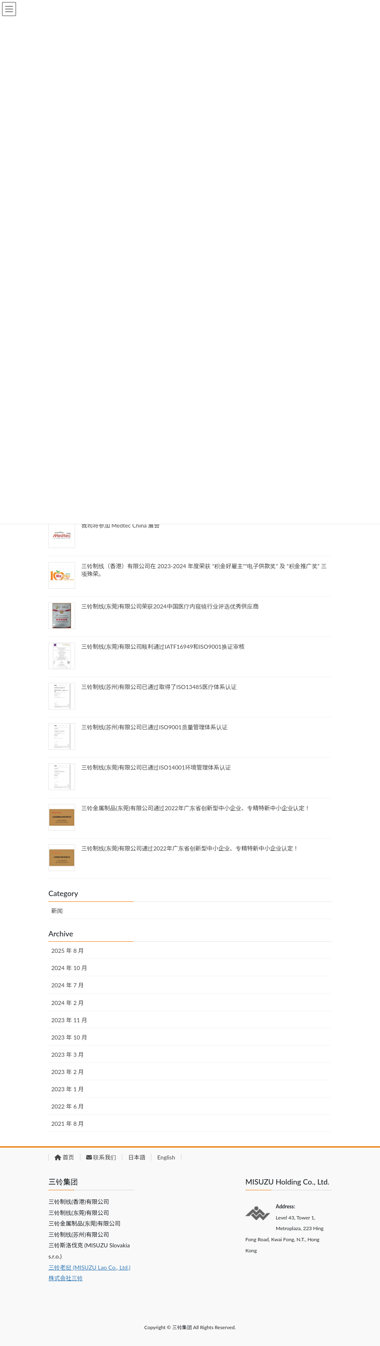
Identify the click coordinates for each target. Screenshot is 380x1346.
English (166, 1157)
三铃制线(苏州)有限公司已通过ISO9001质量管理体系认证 (154, 727)
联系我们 (101, 1157)
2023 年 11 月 (69, 1019)
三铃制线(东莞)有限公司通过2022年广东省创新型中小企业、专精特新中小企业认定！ (190, 848)
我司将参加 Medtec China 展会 (120, 525)
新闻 (57, 910)
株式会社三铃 (65, 1278)
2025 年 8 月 (67, 950)
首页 (64, 1157)
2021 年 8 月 (67, 1123)
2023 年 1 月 (67, 1089)
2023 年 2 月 (67, 1071)
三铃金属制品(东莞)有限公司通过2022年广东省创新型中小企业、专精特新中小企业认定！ (195, 807)
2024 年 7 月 (67, 985)
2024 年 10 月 (69, 967)
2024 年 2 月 (67, 1002)
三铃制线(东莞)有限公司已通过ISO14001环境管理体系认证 (156, 767)
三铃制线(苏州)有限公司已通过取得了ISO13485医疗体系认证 (159, 686)
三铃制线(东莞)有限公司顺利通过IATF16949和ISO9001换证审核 (163, 646)
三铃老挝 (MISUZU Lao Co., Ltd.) (89, 1267)
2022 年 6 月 (67, 1106)
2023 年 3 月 (67, 1054)
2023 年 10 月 (69, 1037)
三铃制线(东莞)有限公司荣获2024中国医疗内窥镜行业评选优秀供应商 (170, 606)
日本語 (136, 1157)
